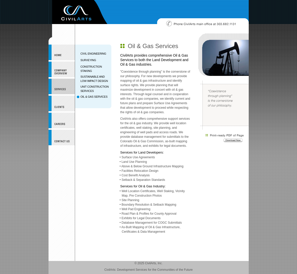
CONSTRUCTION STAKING (91, 68)
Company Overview (62, 69)
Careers (62, 120)
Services (62, 86)
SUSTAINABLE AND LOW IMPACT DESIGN (94, 78)
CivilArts (80, 12)
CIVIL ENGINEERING (93, 53)
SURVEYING (88, 60)
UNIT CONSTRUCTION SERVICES (95, 88)
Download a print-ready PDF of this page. (224, 138)
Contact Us (62, 137)
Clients (62, 103)
